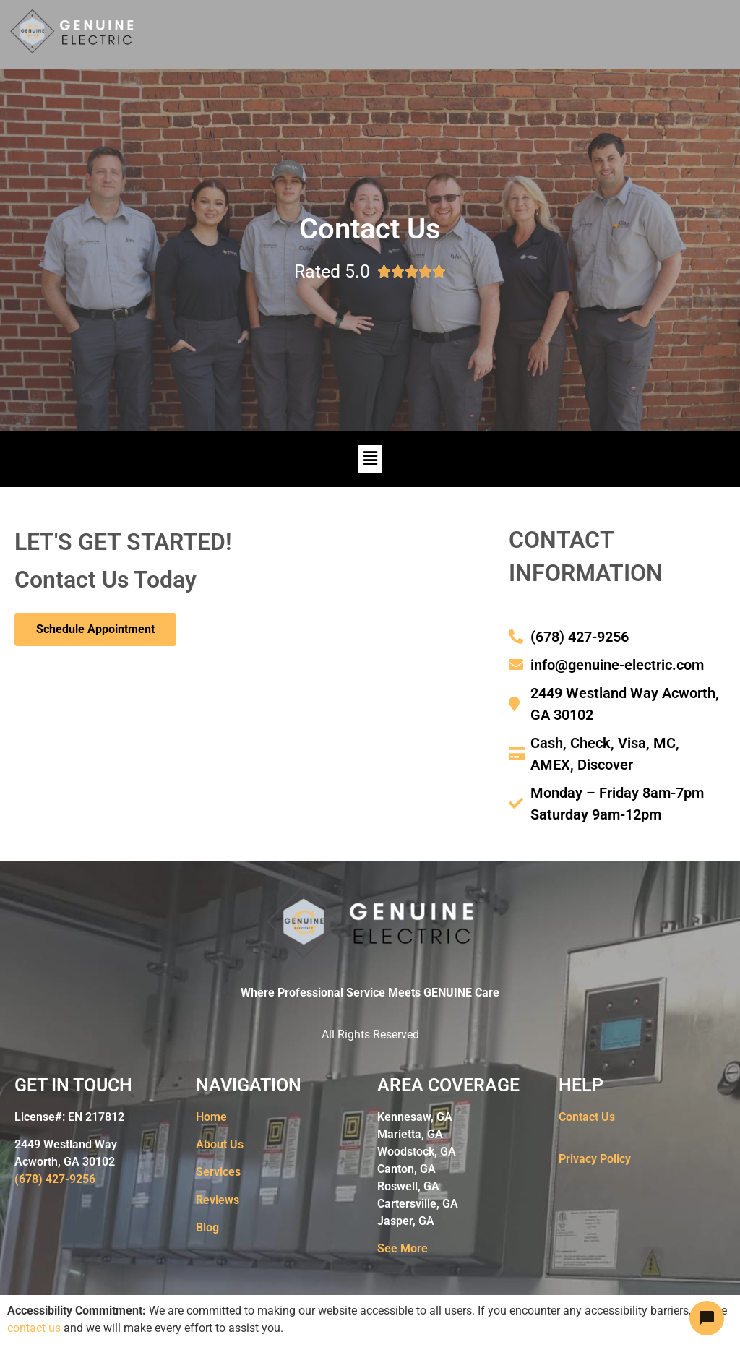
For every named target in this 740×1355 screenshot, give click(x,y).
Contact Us (587, 1117)
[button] (370, 459)
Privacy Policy (595, 1159)
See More (402, 1248)
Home (211, 1117)
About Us (220, 1144)
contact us (34, 1328)
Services (218, 1172)
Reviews (217, 1200)
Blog (207, 1227)
